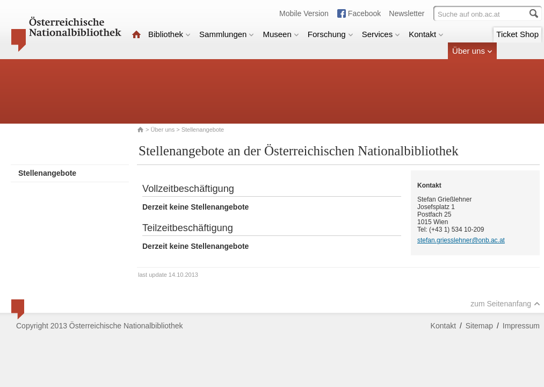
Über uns (472, 50)
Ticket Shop (517, 34)
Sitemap (479, 325)
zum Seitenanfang (505, 303)
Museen (281, 34)
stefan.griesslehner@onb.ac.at (461, 240)
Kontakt (426, 34)
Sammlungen (226, 34)
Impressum (521, 325)
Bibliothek (169, 34)
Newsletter (406, 13)
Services (381, 34)
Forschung (330, 34)
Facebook (364, 13)
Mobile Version (304, 13)
